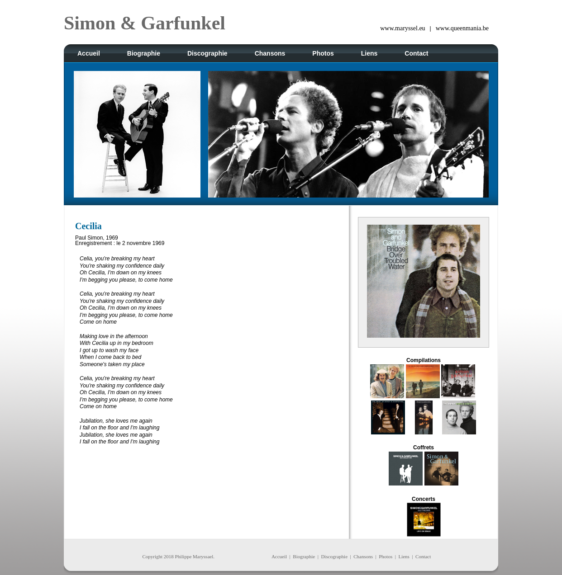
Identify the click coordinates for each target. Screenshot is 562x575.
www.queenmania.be (462, 28)
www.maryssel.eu (402, 28)
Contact (423, 556)
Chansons (363, 556)
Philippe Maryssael (194, 556)
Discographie (334, 556)
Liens (403, 556)
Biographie (304, 556)
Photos (385, 556)
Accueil (279, 556)
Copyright (152, 556)
